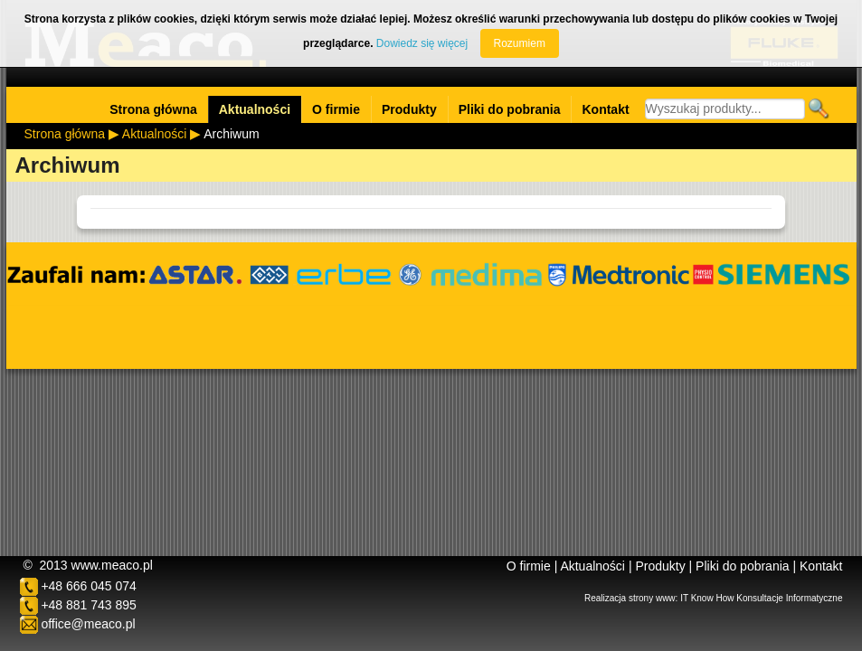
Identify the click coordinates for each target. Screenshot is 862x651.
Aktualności (254, 109)
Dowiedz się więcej (422, 43)
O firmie (336, 109)
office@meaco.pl (88, 624)
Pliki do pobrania (510, 109)
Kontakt (605, 109)
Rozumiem (519, 43)
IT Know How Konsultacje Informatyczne (761, 598)
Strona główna (152, 109)
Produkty (409, 109)
